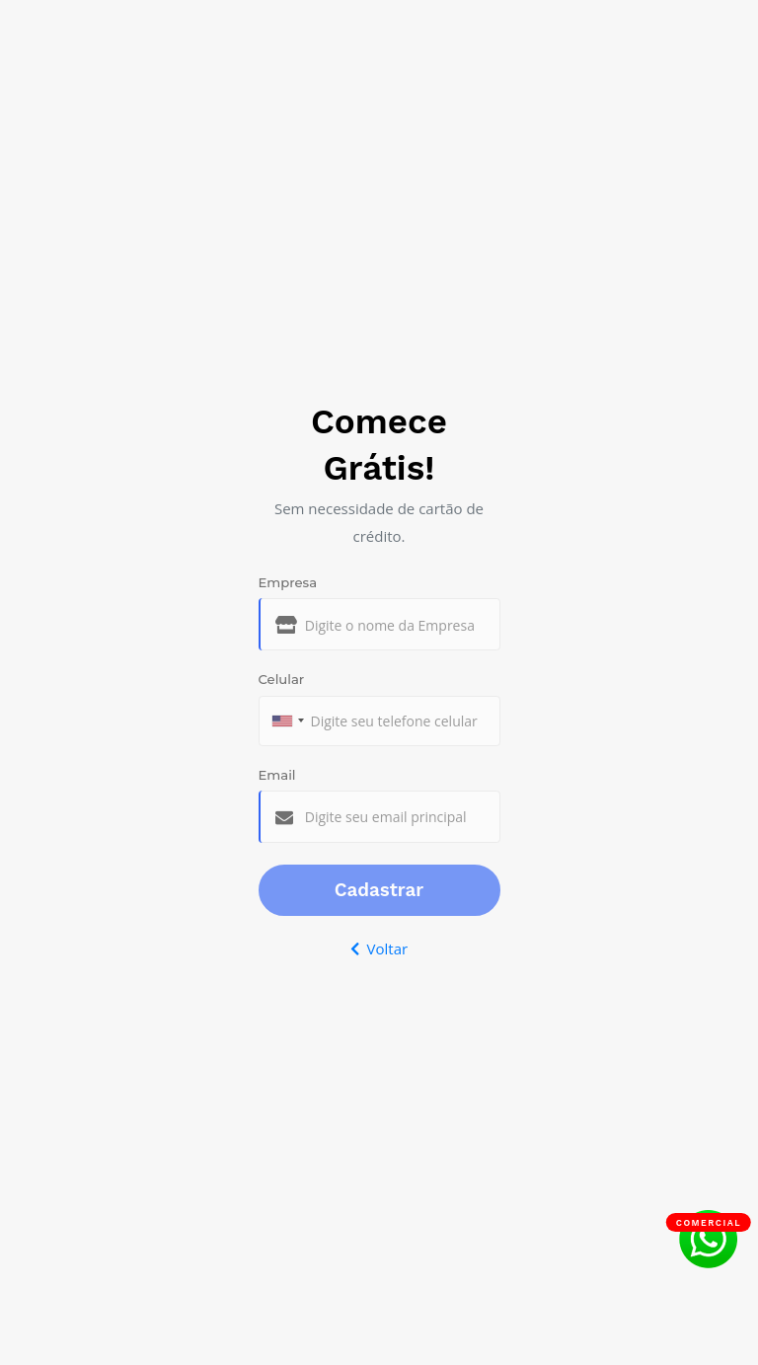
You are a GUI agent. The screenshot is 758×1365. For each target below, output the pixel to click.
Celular (282, 679)
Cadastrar (379, 890)
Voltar (379, 949)
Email (277, 775)
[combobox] (287, 721)
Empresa (288, 582)
